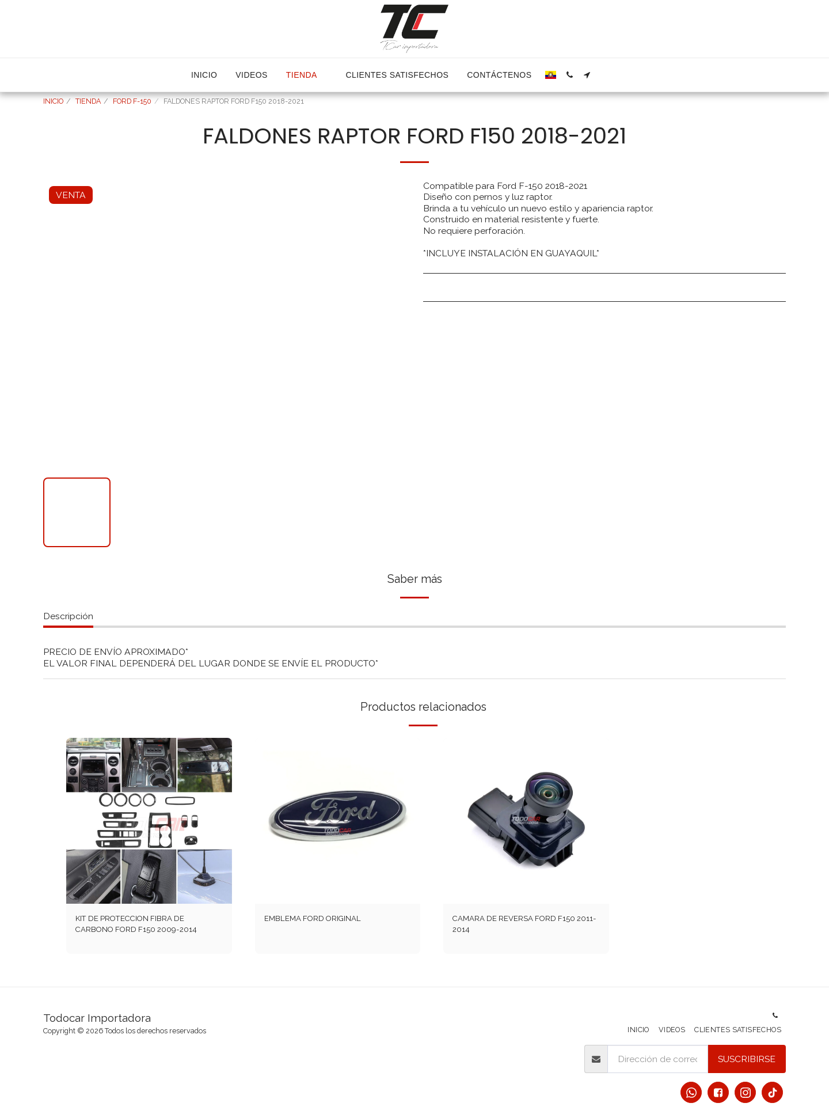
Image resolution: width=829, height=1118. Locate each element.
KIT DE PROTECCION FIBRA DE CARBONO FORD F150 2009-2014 (147, 926)
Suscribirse (746, 1058)
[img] (149, 821)
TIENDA (88, 101)
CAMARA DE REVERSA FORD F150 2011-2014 (516, 926)
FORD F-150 (132, 101)
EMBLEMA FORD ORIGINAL (324, 919)
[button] (569, 75)
